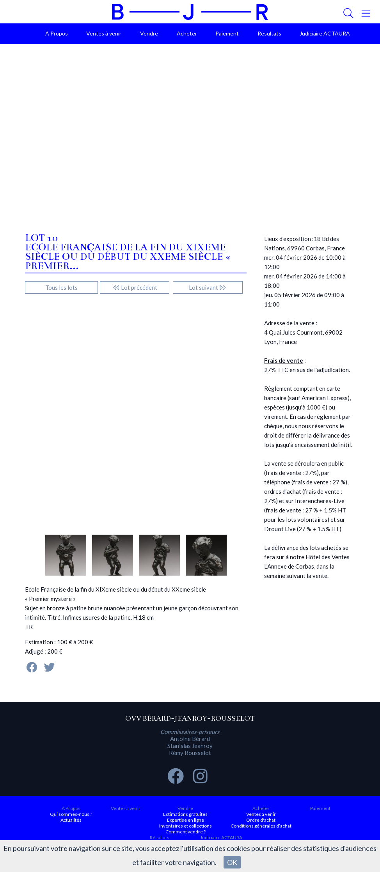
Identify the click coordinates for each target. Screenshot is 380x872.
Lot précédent (134, 287)
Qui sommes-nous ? (71, 814)
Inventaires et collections (185, 826)
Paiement (227, 33)
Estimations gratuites (185, 814)
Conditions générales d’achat (261, 826)
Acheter (187, 33)
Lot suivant (208, 287)
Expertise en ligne (185, 820)
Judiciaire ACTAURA (325, 33)
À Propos (56, 33)
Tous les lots (61, 287)
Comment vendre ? (185, 832)
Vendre (149, 33)
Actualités (71, 820)
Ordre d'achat (260, 820)
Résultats (269, 33)
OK (232, 862)
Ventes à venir (103, 33)
